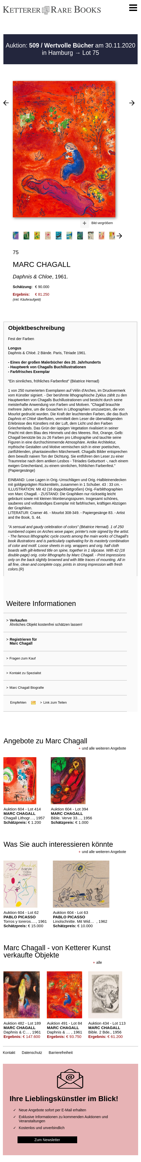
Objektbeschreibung (36, 328)
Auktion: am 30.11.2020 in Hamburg (71, 49)
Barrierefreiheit (61, 1052)
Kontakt (9, 1052)
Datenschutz (32, 1052)
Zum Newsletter (47, 1140)
